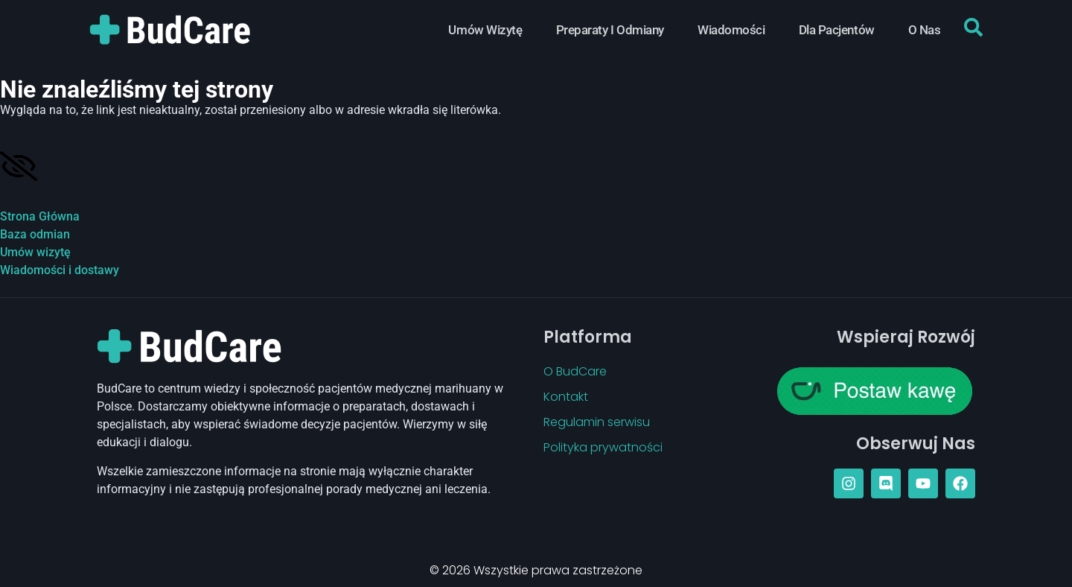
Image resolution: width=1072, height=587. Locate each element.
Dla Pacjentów (837, 29)
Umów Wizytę (485, 29)
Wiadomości (731, 29)
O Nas (924, 29)
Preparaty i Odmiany (610, 29)
